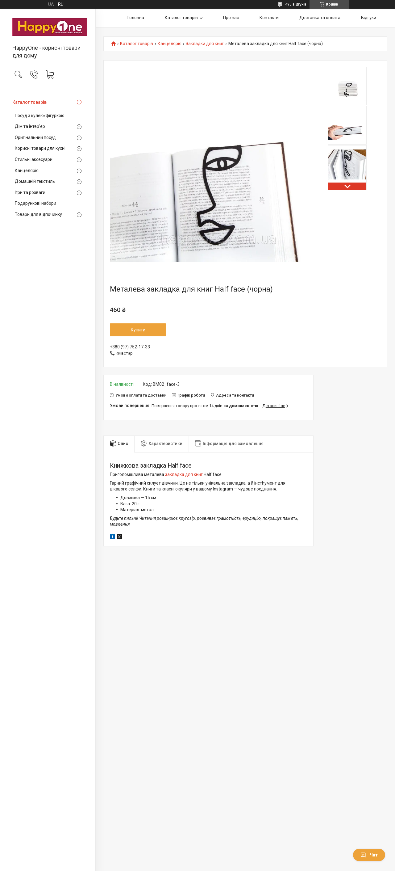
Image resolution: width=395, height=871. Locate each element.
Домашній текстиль (35, 181)
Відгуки (368, 17)
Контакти (269, 17)
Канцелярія (27, 170)
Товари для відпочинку (38, 214)
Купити (138, 329)
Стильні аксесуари (33, 159)
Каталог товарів (29, 102)
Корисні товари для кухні (40, 148)
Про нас (231, 17)
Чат (369, 855)
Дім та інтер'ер (30, 126)
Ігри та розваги (30, 192)
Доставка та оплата (319, 17)
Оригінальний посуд (35, 137)
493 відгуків (295, 4)
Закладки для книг (205, 43)
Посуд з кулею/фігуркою (39, 115)
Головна (135, 17)
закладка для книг (184, 474)
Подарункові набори (35, 203)
